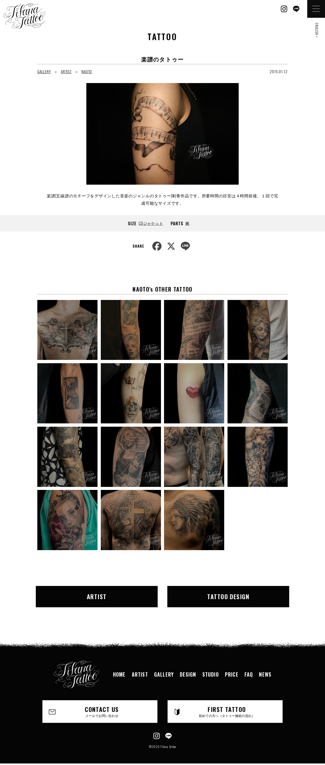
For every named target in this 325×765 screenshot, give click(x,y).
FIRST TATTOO (227, 711)
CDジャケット (151, 223)
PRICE (231, 674)
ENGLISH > (317, 30)
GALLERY (44, 71)
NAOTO (87, 71)
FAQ (249, 674)
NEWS (265, 674)
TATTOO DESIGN (228, 596)
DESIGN (188, 674)
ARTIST (66, 71)
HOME (119, 674)
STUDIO (210, 674)
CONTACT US (101, 711)
